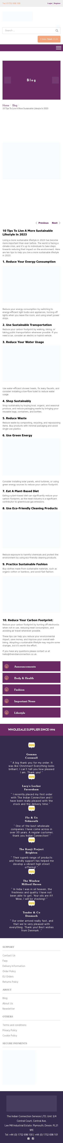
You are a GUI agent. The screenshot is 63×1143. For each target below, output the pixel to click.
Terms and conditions (14, 1025)
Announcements (25, 666)
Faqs (5, 960)
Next (54, 222)
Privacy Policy (10, 1030)
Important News (24, 701)
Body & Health (24, 678)
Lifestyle (19, 712)
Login (50, 3)
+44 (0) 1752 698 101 (46, 1134)
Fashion (19, 689)
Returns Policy (10, 981)
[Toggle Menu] (58, 47)
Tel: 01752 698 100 (11, 3)
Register (57, 3)
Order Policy (9, 971)
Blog (14, 105)
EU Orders (8, 976)
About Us (8, 1003)
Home (6, 105)
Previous (43, 222)
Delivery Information (14, 966)
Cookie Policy (10, 1035)
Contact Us (9, 955)
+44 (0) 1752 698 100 (21, 1134)
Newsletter (9, 1008)
